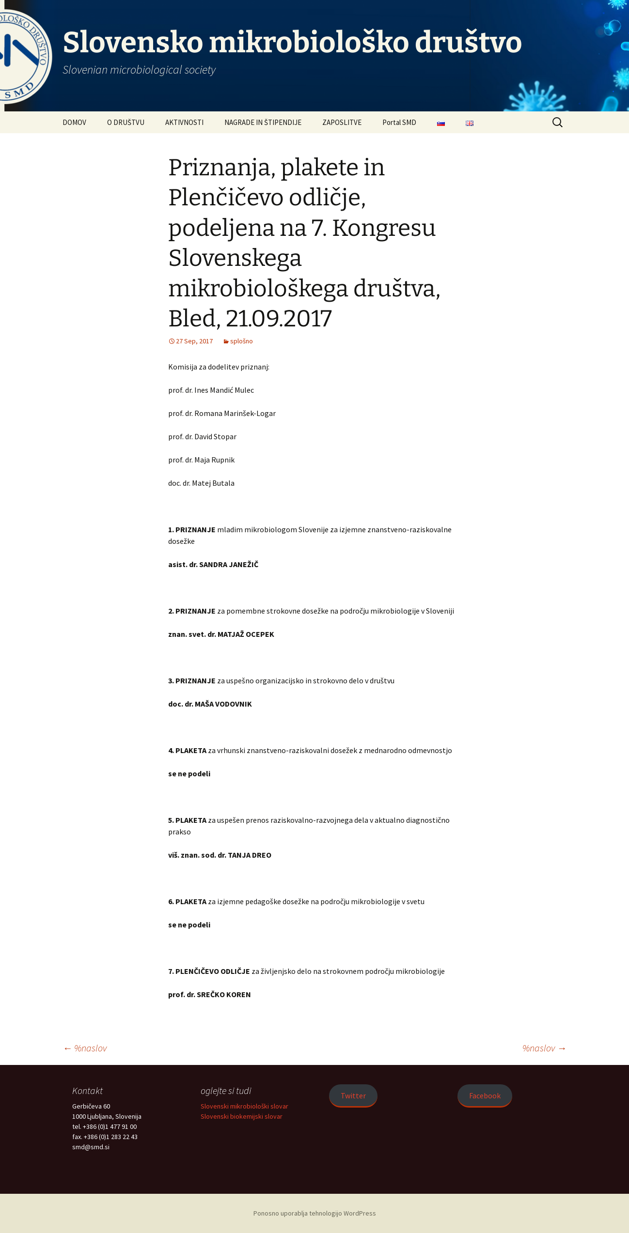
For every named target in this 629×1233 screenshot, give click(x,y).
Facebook (485, 1095)
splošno (241, 341)
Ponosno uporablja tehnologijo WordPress (314, 1213)
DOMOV (74, 122)
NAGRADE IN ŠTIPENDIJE (262, 122)
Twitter (353, 1095)
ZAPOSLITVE (342, 122)
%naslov (85, 1048)
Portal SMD (399, 122)
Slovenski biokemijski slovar (242, 1116)
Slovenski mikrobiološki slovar (244, 1106)
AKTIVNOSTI (184, 122)
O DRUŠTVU (125, 122)
